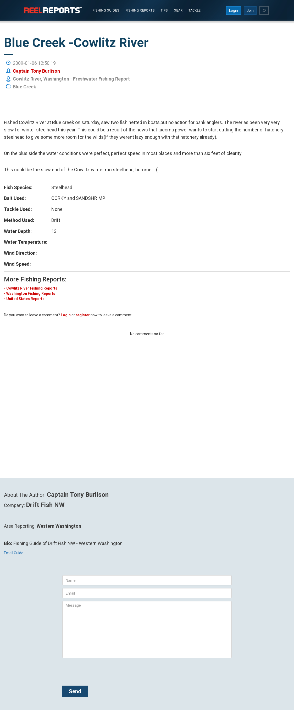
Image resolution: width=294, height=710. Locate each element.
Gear (178, 10)
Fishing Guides (105, 10)
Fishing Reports (140, 10)
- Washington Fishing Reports (29, 293)
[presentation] (102, 671)
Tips (164, 10)
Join (250, 10)
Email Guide (13, 553)
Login (233, 10)
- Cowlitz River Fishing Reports (30, 288)
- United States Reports (24, 298)
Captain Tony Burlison (36, 70)
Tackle (195, 10)
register (83, 315)
